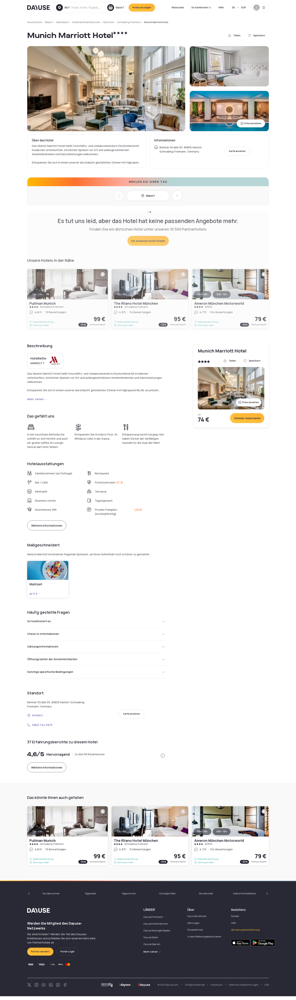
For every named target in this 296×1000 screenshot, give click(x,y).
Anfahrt (35, 719)
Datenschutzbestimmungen (243, 988)
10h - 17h (37, 835)
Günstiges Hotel (167, 897)
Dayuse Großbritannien (155, 927)
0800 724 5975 (39, 728)
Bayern (49, 22)
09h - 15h (222, 835)
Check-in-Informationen (96, 635)
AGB (266, 988)
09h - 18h (202, 835)
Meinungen (193, 926)
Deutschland (34, 22)
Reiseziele (178, 7)
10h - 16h (122, 835)
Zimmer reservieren (247, 418)
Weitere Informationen (46, 525)
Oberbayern (62, 22)
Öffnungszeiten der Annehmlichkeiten (96, 662)
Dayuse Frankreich (153, 920)
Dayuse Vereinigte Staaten (156, 934)
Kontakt (235, 920)
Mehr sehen (37, 399)
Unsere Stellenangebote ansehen (204, 940)
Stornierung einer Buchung (245, 933)
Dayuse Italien (150, 941)
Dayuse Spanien (151, 948)
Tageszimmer (129, 897)
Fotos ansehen (250, 123)
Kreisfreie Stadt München (86, 22)
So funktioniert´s (201, 7)
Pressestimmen (195, 933)
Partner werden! (40, 955)
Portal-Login (67, 955)
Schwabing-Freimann (129, 22)
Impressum (217, 988)
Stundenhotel (206, 897)
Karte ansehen (237, 151)
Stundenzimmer (51, 897)
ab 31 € (34, 593)
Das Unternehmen (197, 920)
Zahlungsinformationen (96, 648)
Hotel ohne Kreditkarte (244, 897)
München (108, 22)
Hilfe (221, 7)
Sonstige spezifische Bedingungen (96, 675)
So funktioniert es (96, 622)
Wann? (148, 196)
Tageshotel (90, 897)
